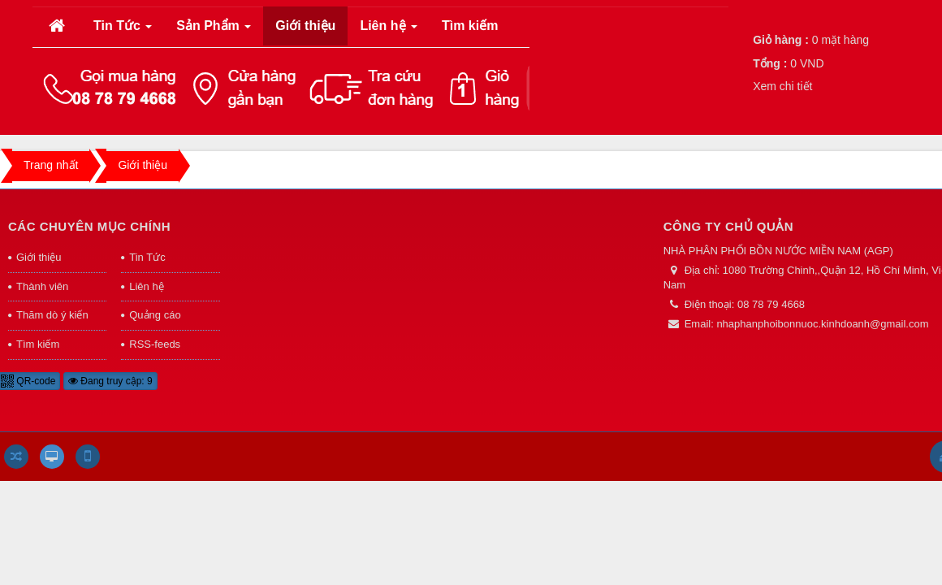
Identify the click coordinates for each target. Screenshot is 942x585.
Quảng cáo (154, 315)
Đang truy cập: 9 (110, 381)
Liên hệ (146, 286)
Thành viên (42, 286)
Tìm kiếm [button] (470, 25)
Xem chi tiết (782, 86)
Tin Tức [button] (123, 30)
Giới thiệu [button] (305, 25)
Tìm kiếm (37, 344)
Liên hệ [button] (388, 30)
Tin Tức (147, 257)
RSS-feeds (154, 344)
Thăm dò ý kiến (52, 315)
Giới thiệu (38, 257)
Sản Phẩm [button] (213, 30)
